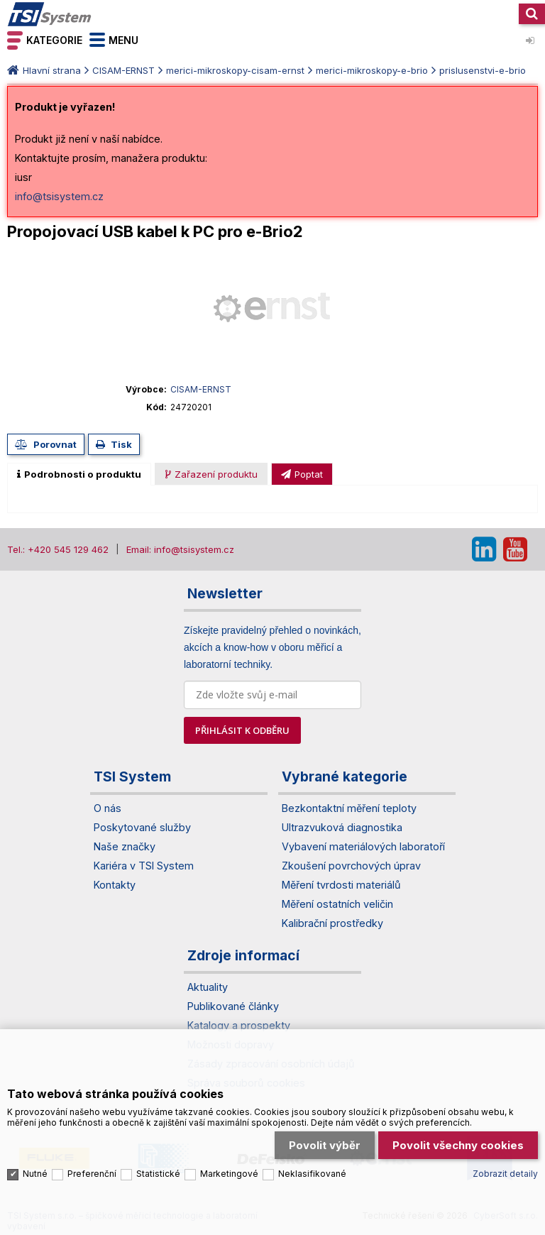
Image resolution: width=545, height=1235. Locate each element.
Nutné (35, 1173)
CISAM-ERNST (123, 70)
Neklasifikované (312, 1173)
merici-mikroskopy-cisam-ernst (235, 70)
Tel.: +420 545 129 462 (58, 549)
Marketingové (229, 1173)
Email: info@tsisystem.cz (180, 549)
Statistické (158, 1173)
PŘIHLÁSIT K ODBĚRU (242, 730)
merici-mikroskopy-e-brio (372, 70)
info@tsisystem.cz (59, 196)
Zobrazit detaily (505, 1173)
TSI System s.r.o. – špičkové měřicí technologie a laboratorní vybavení (49, 14)
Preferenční (91, 1173)
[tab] (79, 474)
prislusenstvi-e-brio (482, 70)
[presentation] (79, 474)
